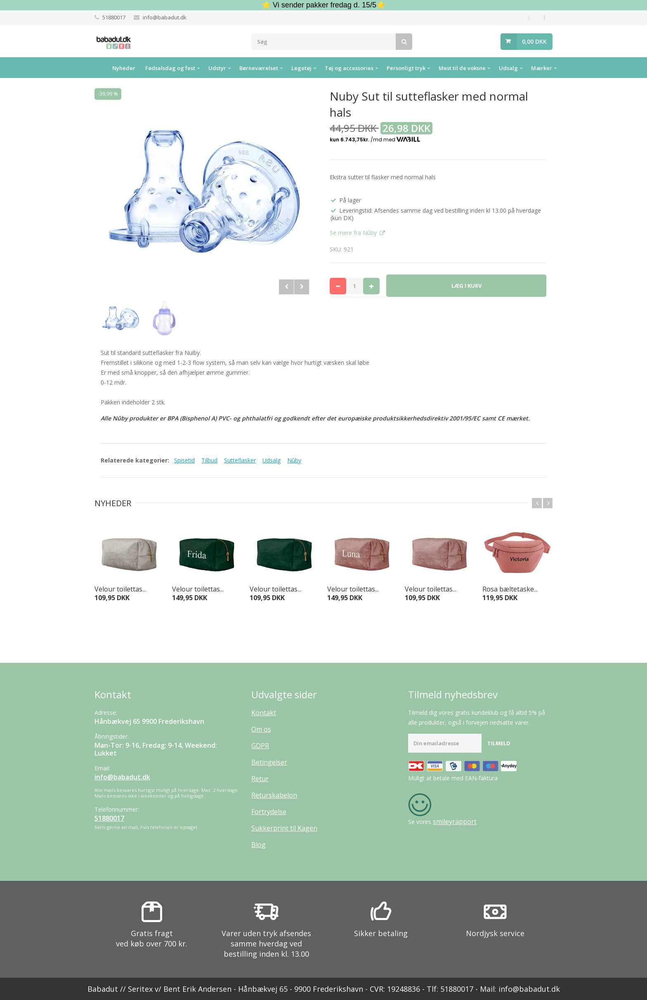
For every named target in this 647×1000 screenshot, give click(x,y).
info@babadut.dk (165, 17)
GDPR (260, 745)
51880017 (113, 17)
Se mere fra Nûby (354, 233)
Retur (260, 778)
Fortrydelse (268, 811)
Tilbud (209, 460)
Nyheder (123, 68)
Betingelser (269, 762)
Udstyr (217, 68)
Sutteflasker (240, 460)
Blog (258, 844)
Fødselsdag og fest (170, 68)
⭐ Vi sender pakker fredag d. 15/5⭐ (323, 5)
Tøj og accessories (349, 68)
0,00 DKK (534, 41)
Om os (261, 729)
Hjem (97, 67)
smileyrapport (455, 821)
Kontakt (263, 712)
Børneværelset (258, 68)
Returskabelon (274, 795)
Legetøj (301, 68)
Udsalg (508, 68)
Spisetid (184, 460)
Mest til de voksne (462, 68)
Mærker (541, 68)
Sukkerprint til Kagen (284, 828)
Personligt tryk (406, 68)
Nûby (294, 460)
